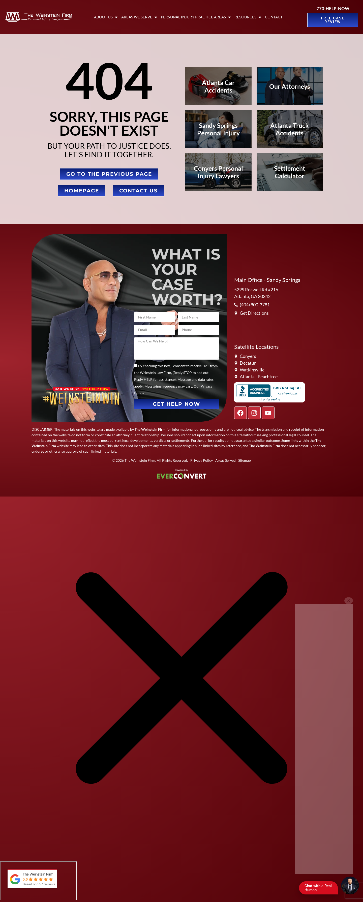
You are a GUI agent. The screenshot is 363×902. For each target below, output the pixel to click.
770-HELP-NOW (333, 8)
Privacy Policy (201, 460)
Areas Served (225, 460)
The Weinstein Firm (140, 460)
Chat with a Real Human (320, 889)
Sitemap (244, 460)
